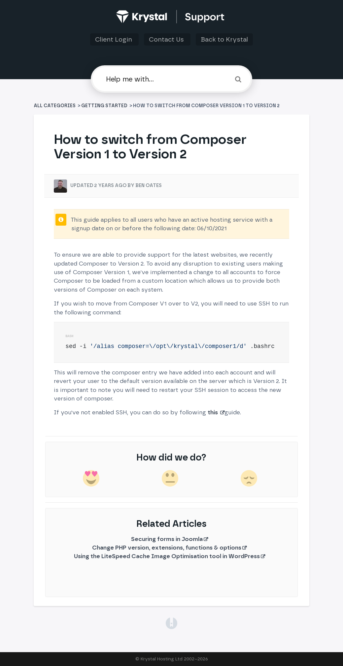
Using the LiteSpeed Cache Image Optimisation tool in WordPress (167, 556)
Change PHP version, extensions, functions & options (166, 547)
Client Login (114, 39)
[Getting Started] (104, 106)
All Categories (55, 106)
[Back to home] (171, 16)
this (213, 412)
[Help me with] (172, 79)
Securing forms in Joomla (167, 538)
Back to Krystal (224, 39)
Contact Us (167, 39)
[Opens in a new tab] (171, 622)
